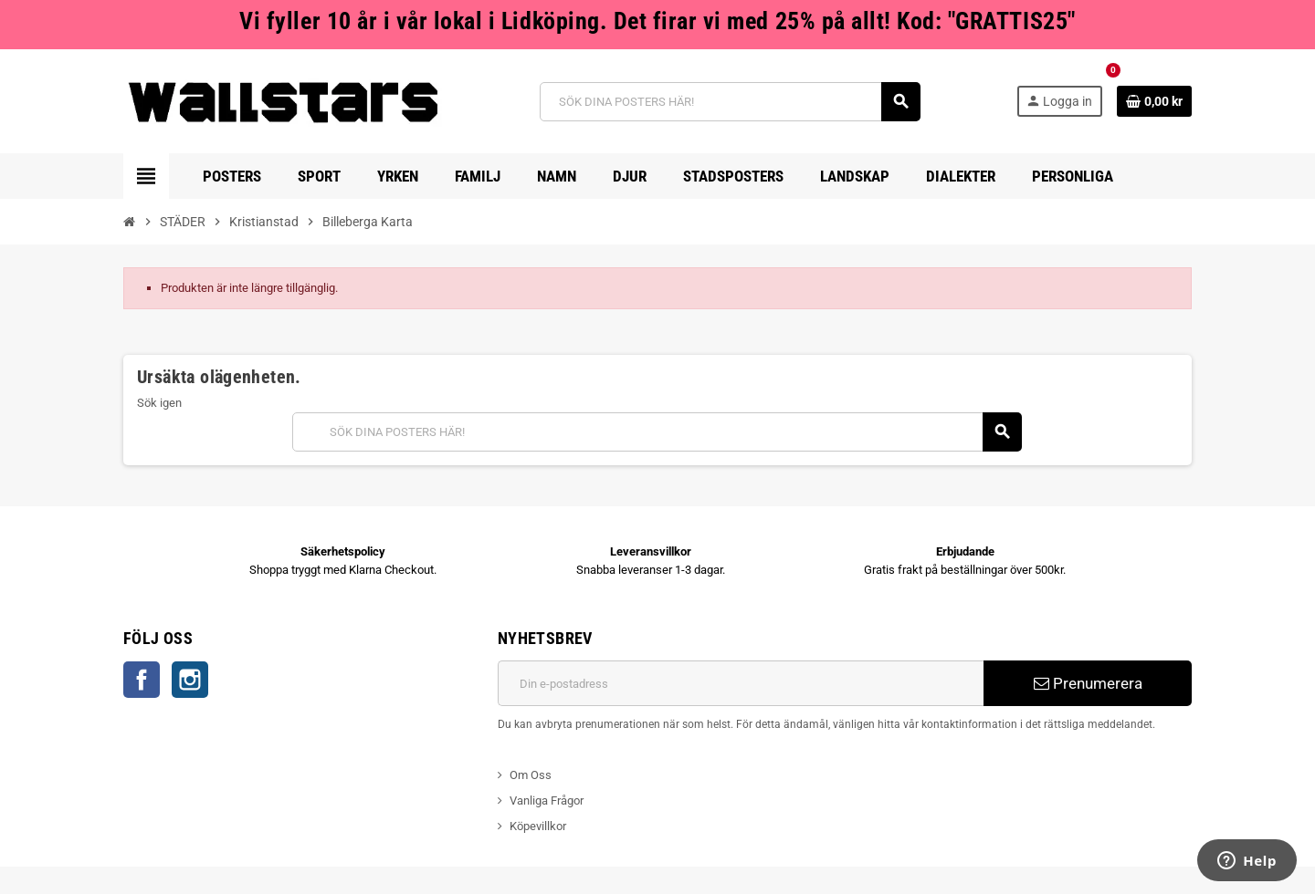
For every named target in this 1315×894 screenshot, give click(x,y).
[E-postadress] (741, 683)
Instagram (190, 679)
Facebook (141, 679)
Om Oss (531, 775)
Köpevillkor (538, 826)
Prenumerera (1088, 683)
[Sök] (730, 101)
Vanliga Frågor (547, 800)
